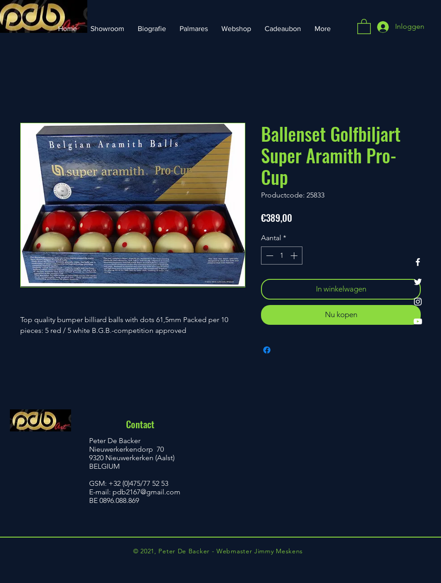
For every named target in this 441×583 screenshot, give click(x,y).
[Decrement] (268, 255)
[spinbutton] (281, 255)
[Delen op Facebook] (266, 350)
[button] (364, 26)
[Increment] (294, 255)
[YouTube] (418, 321)
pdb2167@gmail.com (146, 492)
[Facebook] (418, 262)
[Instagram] (418, 301)
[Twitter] (418, 282)
